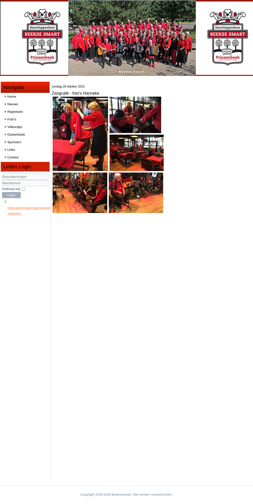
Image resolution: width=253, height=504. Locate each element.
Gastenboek (16, 134)
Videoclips (14, 127)
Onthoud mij (11, 189)
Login (11, 195)
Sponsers (14, 142)
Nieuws (12, 104)
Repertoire (15, 112)
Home (11, 96)
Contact (13, 157)
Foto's (11, 119)
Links (11, 150)
